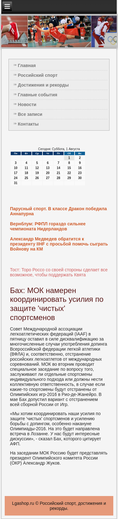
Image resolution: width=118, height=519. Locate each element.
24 (15, 178)
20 (47, 173)
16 (79, 168)
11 (26, 168)
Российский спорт (38, 75)
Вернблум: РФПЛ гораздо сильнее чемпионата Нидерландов (48, 226)
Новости (27, 104)
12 (37, 168)
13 (47, 168)
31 (15, 183)
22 (69, 173)
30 (79, 178)
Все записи (30, 114)
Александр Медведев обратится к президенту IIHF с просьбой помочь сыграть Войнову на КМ (59, 243)
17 (15, 173)
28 (58, 178)
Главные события (37, 94)
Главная (27, 65)
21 (58, 173)
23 (79, 173)
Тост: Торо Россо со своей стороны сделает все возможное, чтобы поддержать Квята (59, 272)
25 (26, 178)
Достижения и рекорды (43, 84)
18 (26, 173)
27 (47, 178)
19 (37, 173)
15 (69, 168)
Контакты (28, 124)
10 (15, 168)
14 (58, 168)
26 (37, 178)
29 (69, 178)
